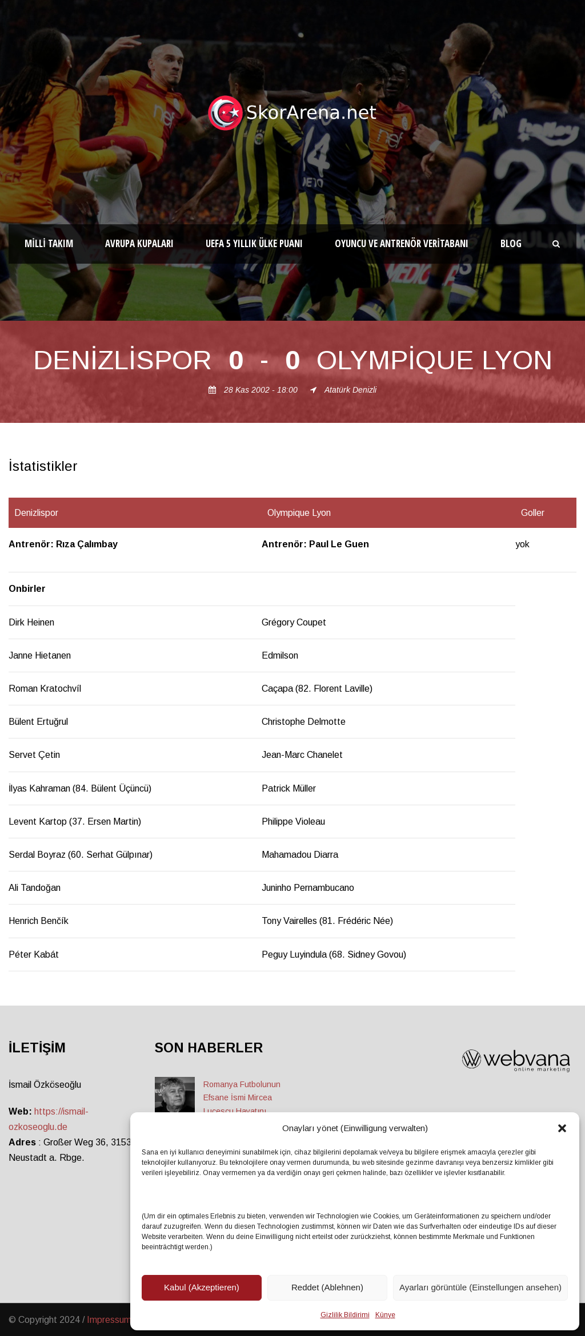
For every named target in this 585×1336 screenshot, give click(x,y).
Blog (511, 243)
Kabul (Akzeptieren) (201, 1287)
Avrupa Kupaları (139, 243)
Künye (385, 1315)
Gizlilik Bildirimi (345, 1315)
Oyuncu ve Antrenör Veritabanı (401, 243)
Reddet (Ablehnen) (327, 1287)
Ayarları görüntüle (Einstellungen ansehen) (480, 1287)
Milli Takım (49, 243)
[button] (562, 1128)
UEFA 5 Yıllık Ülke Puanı (254, 243)
